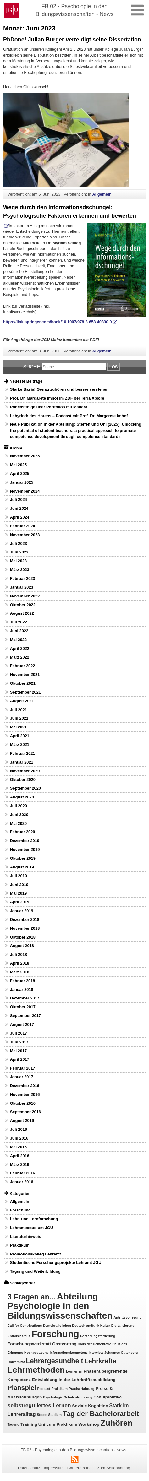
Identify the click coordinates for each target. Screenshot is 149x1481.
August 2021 (22, 701)
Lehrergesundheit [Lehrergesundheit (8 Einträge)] (54, 1361)
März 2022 (19, 657)
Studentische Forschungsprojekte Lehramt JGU (56, 1262)
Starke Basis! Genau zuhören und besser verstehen (59, 389)
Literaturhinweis (25, 1236)
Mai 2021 (18, 727)
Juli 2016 (18, 1129)
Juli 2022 (18, 622)
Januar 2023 (21, 587)
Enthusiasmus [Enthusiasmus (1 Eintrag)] (19, 1336)
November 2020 (25, 771)
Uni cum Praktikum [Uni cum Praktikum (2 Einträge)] (57, 1424)
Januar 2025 (21, 482)
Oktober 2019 (23, 858)
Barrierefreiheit (80, 1468)
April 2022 (19, 648)
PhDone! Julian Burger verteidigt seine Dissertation (72, 39)
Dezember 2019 (24, 840)
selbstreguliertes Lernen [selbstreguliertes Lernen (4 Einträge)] (39, 1405)
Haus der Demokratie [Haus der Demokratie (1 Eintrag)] (94, 1344)
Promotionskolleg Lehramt (35, 1254)
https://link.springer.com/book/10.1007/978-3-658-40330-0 (57, 321)
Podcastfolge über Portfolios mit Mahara (48, 407)
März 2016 (19, 1164)
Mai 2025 (18, 464)
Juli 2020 (18, 805)
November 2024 (25, 491)
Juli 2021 (18, 709)
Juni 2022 (19, 631)
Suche (31, 366)
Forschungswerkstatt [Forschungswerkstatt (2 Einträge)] (29, 1344)
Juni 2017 (19, 1042)
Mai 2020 (18, 823)
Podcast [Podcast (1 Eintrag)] (43, 1389)
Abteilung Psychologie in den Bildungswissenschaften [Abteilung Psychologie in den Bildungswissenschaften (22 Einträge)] (60, 1305)
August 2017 (22, 1024)
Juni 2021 (19, 718)
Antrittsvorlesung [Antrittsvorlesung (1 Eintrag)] (127, 1317)
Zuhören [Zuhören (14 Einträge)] (117, 1422)
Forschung (20, 1210)
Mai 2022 (18, 639)
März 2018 (19, 972)
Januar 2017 (21, 1077)
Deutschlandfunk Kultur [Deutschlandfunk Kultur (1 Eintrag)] (91, 1325)
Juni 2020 (19, 814)
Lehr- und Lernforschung (34, 1219)
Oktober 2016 (23, 1103)
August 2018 (22, 945)
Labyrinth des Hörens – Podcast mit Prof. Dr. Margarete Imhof (69, 415)
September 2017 (25, 1015)
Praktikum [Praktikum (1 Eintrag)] (60, 1389)
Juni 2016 (19, 1138)
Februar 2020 (22, 832)
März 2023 (19, 569)
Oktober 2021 (23, 683)
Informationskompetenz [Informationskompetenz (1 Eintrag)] (68, 1352)
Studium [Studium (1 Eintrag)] (55, 1415)
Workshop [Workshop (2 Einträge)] (88, 1424)
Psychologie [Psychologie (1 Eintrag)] (53, 1397)
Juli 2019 (18, 876)
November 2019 (25, 849)
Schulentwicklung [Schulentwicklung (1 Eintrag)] (78, 1397)
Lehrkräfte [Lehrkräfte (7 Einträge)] (100, 1360)
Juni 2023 (19, 552)
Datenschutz (29, 1468)
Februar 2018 (22, 980)
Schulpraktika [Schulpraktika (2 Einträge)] (107, 1397)
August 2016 (22, 1120)
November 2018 (25, 928)
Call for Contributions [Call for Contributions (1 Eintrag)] (25, 1325)
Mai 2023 (18, 560)
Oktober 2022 (23, 604)
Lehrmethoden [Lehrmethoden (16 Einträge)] (36, 1370)
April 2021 (19, 735)
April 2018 (19, 963)
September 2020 (25, 788)
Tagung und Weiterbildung (35, 1271)
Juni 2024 (19, 508)
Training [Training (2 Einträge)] (28, 1424)
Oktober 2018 (23, 937)
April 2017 (19, 1059)
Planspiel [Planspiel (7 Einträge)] (22, 1387)
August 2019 (22, 867)
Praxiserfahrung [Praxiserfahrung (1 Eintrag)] (82, 1389)
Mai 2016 (18, 1147)
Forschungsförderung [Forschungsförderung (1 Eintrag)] (97, 1336)
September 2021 (25, 692)
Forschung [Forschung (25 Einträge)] (55, 1334)
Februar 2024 (22, 526)
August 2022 (22, 613)
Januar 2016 (21, 1181)
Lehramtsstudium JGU (31, 1227)
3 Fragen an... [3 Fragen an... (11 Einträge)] (32, 1297)
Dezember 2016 (24, 1085)
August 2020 (22, 797)
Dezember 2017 (24, 998)
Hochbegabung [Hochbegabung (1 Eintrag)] (36, 1352)
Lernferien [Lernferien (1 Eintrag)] (74, 1371)
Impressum (53, 1468)
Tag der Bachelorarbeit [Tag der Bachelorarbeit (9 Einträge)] (101, 1414)
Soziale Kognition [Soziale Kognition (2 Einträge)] (90, 1405)
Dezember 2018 (24, 919)
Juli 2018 (18, 954)
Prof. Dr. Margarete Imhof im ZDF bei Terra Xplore (57, 398)
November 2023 (25, 534)
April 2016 (19, 1155)
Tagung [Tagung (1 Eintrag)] (13, 1424)
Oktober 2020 (23, 779)
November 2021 (25, 674)
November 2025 (25, 456)
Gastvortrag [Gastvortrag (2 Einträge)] (64, 1344)
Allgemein (101, 194)
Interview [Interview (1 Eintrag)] (96, 1352)
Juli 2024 (18, 499)
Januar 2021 (21, 762)
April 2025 (19, 473)
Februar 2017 (22, 1068)
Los (113, 366)
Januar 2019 (21, 910)
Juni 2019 (19, 884)
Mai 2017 (18, 1050)
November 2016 (25, 1094)
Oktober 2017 (23, 1007)
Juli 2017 (18, 1033)
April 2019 (19, 902)
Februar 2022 (22, 665)
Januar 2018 (21, 989)
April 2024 (19, 517)
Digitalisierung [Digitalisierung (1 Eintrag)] (123, 1325)
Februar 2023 (22, 578)
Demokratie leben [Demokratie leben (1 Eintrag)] (57, 1325)
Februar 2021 (22, 753)
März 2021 (19, 744)
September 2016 (25, 1111)
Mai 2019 (18, 893)
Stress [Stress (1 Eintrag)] (42, 1415)
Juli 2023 (18, 543)
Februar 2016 (22, 1173)
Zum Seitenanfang (113, 1468)
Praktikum (20, 1245)
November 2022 (25, 596)
